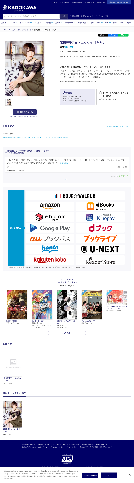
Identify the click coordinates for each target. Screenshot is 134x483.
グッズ (122, 23)
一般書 (49, 23)
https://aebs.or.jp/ (58, 445)
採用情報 (40, 417)
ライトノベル (26, 23)
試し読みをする (25, 112)
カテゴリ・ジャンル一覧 (60, 2)
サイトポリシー (72, 420)
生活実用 (83, 23)
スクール (129, 23)
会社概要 (25, 417)
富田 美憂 (69, 47)
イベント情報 (102, 16)
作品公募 (101, 2)
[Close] (130, 476)
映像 (108, 23)
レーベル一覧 (78, 2)
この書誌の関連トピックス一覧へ (117, 126)
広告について (50, 417)
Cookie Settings (90, 476)
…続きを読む (63, 163)
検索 (64, 16)
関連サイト (90, 2)
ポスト (104, 35)
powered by (120, 176)
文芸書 (4, 23)
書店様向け (76, 417)
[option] (13, 368)
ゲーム (115, 23)
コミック (39, 23)
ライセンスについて (63, 417)
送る (124, 35)
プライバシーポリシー (57, 420)
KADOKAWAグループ (102, 417)
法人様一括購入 (87, 417)
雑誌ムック (97, 23)
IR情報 (32, 417)
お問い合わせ (43, 420)
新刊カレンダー (88, 16)
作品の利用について (29, 420)
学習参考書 (70, 23)
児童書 (59, 23)
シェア (114, 35)
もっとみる (65, 333)
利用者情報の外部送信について (101, 420)
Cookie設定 (84, 420)
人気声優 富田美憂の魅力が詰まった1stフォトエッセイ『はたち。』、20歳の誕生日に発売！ (35, 137)
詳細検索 (74, 16)
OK (109, 476)
